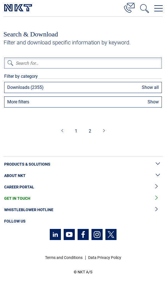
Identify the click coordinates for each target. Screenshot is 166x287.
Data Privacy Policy (104, 257)
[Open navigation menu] (158, 8)
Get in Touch (83, 198)
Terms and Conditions (64, 257)
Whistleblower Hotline (83, 210)
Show (153, 101)
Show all (150, 87)
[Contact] (129, 7)
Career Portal (83, 187)
